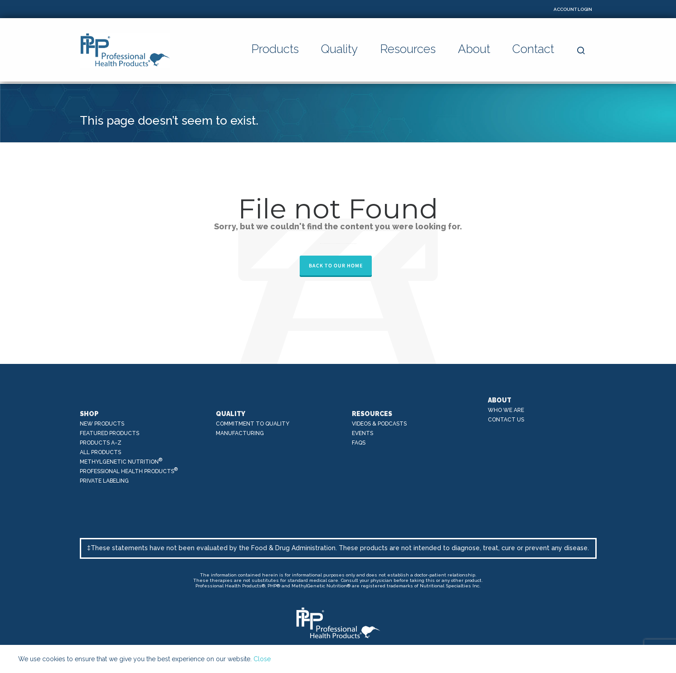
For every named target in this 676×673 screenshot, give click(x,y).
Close (262, 659)
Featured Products (109, 433)
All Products (100, 452)
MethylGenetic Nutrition (121, 461)
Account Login (573, 9)
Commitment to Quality (252, 424)
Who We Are (506, 410)
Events (362, 433)
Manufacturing (240, 433)
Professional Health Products (129, 470)
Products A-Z (101, 443)
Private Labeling (104, 481)
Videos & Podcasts (379, 424)
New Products (102, 424)
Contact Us (506, 419)
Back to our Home (336, 265)
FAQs (358, 443)
